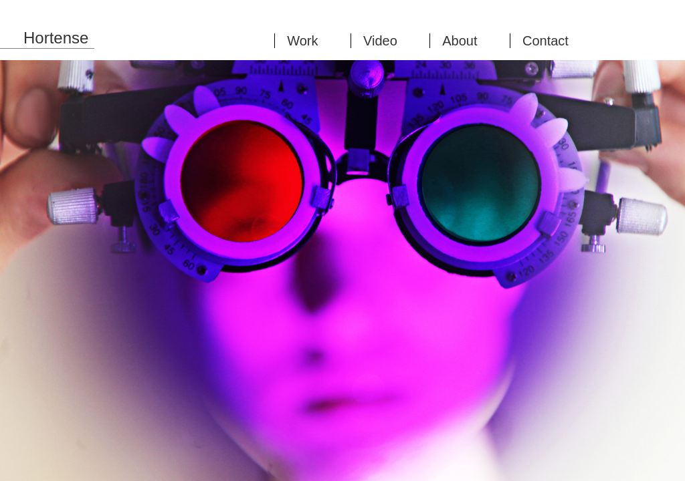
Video (380, 40)
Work (302, 40)
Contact (545, 40)
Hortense (55, 38)
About (459, 40)
